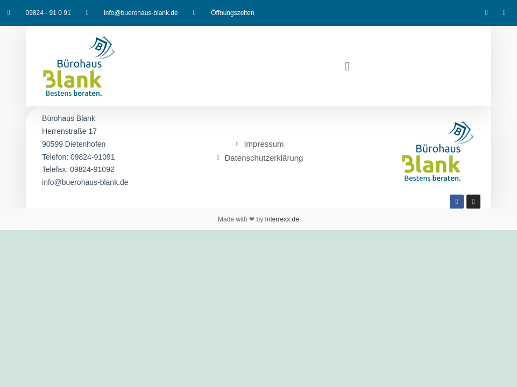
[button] (347, 66)
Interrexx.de (281, 219)
